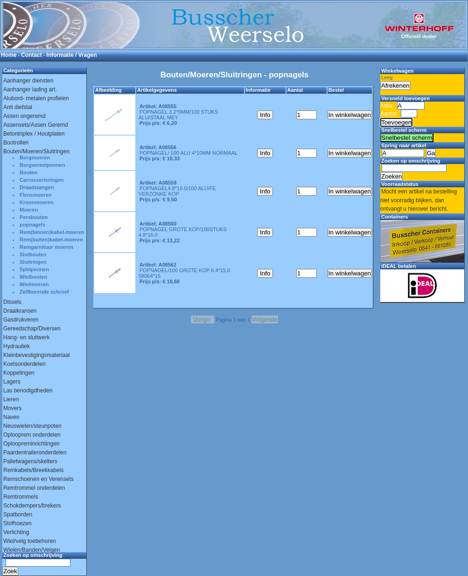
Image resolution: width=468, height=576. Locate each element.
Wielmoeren (34, 284)
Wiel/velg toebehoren (29, 541)
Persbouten (34, 217)
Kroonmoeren (36, 202)
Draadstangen (37, 187)
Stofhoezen (17, 523)
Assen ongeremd (24, 116)
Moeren (29, 210)
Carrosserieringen (42, 180)
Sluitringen (33, 262)
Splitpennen (34, 269)
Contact (31, 55)
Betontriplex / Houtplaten (33, 133)
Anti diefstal (17, 107)
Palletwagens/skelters (30, 461)
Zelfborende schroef (44, 292)
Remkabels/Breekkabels (33, 470)
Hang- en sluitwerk (26, 337)
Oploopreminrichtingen (31, 443)
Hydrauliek (16, 346)
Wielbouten (33, 277)
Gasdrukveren (20, 319)
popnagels (32, 224)
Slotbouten (33, 254)
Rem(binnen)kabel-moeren (52, 232)
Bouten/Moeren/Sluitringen (36, 151)
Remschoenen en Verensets (38, 479)
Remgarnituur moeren (46, 247)
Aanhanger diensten (28, 80)
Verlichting (16, 532)
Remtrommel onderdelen (34, 488)
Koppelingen (19, 373)
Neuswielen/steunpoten (32, 426)
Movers (12, 408)
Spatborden (17, 514)
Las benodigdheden (27, 390)
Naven (11, 417)
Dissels (12, 302)
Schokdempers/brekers (32, 505)
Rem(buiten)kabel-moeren (51, 239)
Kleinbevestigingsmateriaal (36, 355)
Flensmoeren (35, 195)
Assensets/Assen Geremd (35, 125)
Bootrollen (15, 142)
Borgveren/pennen (42, 165)
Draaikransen (19, 311)
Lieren (11, 399)
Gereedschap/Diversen (32, 328)
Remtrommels (20, 497)
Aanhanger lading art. (30, 89)
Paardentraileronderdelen (34, 452)
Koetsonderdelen (24, 364)
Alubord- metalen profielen (36, 98)
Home (8, 55)
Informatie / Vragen (72, 55)
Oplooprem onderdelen (32, 435)
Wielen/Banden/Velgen (31, 550)
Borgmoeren (35, 157)
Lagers (12, 381)
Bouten (28, 172)
